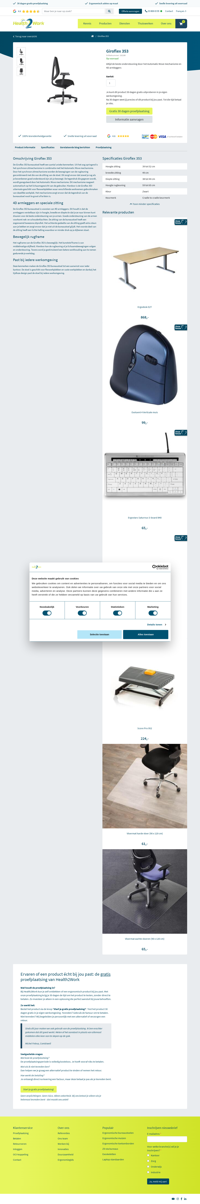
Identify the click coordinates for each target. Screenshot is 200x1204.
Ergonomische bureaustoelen (118, 1132)
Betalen (17, 1138)
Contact (169, 11)
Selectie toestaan (99, 634)
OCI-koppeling (20, 1154)
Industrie (155, 1172)
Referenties (64, 1133)
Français (181, 11)
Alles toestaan (146, 634)
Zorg (153, 1161)
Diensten (124, 23)
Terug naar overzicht (25, 36)
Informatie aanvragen (129, 119)
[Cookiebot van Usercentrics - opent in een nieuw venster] (154, 567)
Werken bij (63, 1143)
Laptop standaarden (113, 1159)
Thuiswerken (145, 23)
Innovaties (63, 1149)
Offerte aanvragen (130, 11)
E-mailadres (154, 1133)
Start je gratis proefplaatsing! (38, 1089)
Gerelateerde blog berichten (75, 147)
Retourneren (20, 1143)
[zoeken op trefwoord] (73, 11)
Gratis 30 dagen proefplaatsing (129, 111)
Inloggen (17, 1149)
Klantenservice (23, 1128)
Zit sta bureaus (110, 1148)
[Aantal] (111, 83)
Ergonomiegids (66, 1159)
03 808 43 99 (154, 11)
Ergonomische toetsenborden (118, 1143)
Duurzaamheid (65, 1154)
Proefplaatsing (103, 147)
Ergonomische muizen (114, 1138)
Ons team (63, 1138)
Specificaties (47, 147)
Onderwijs (156, 1166)
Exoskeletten (109, 1154)
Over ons (166, 23)
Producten (105, 23)
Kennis (87, 23)
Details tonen (154, 624)
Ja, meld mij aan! (158, 1181)
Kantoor (155, 1155)
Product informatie (25, 147)
